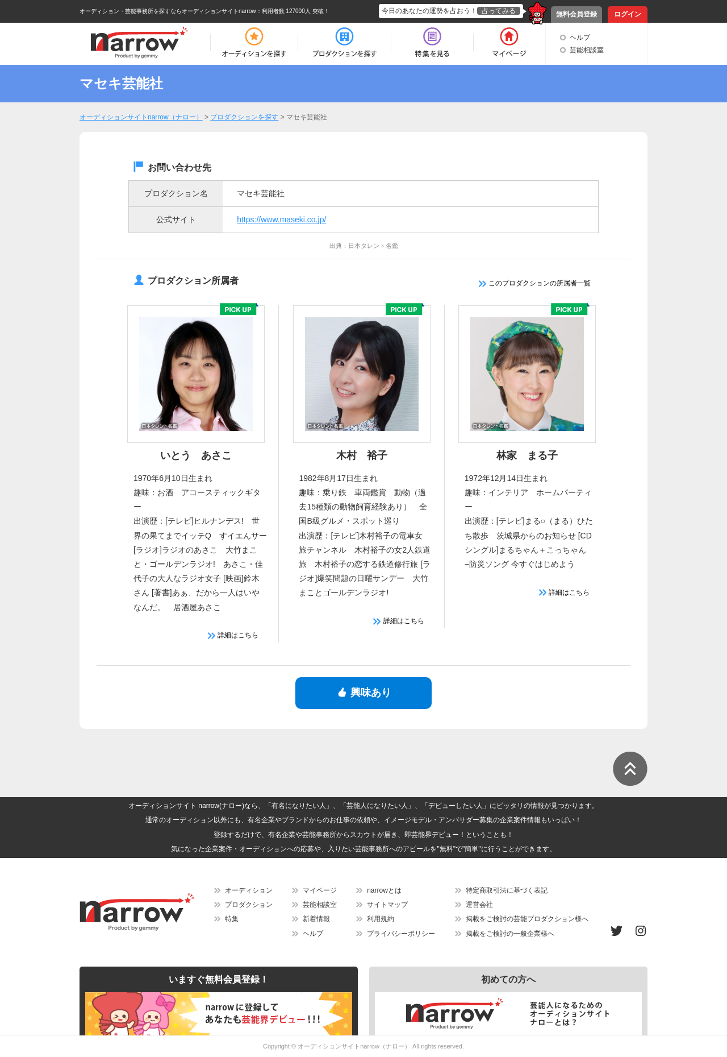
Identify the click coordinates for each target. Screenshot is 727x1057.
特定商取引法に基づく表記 (507, 890)
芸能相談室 (587, 50)
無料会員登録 (576, 14)
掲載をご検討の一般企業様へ (510, 934)
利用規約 (380, 919)
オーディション (249, 890)
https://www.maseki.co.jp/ (281, 219)
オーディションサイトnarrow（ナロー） (354, 1046)
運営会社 (479, 905)
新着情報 (316, 919)
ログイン (627, 14)
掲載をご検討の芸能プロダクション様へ (527, 919)
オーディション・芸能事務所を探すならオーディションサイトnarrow (168, 11)
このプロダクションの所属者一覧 (535, 283)
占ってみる (499, 11)
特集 (232, 919)
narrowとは (384, 890)
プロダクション (249, 905)
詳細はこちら (233, 635)
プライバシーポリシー (401, 934)
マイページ (320, 890)
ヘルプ (580, 38)
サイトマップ (387, 905)
